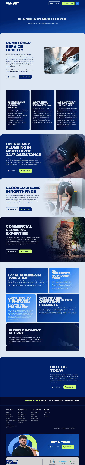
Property (20, 422)
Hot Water (21, 416)
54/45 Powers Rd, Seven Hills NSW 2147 (64, 428)
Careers (8, 424)
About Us (8, 414)
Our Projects (9, 416)
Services (8, 418)
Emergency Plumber (11, 420)
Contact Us (9, 428)
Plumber (20, 412)
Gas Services (21, 418)
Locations (46, 416)
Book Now (54, 3)
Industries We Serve (11, 426)
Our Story (33, 414)
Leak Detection (22, 420)
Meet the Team (35, 412)
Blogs (7, 422)
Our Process (34, 416)
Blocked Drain (22, 414)
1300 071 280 (68, 3)
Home (7, 412)
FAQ (45, 414)
